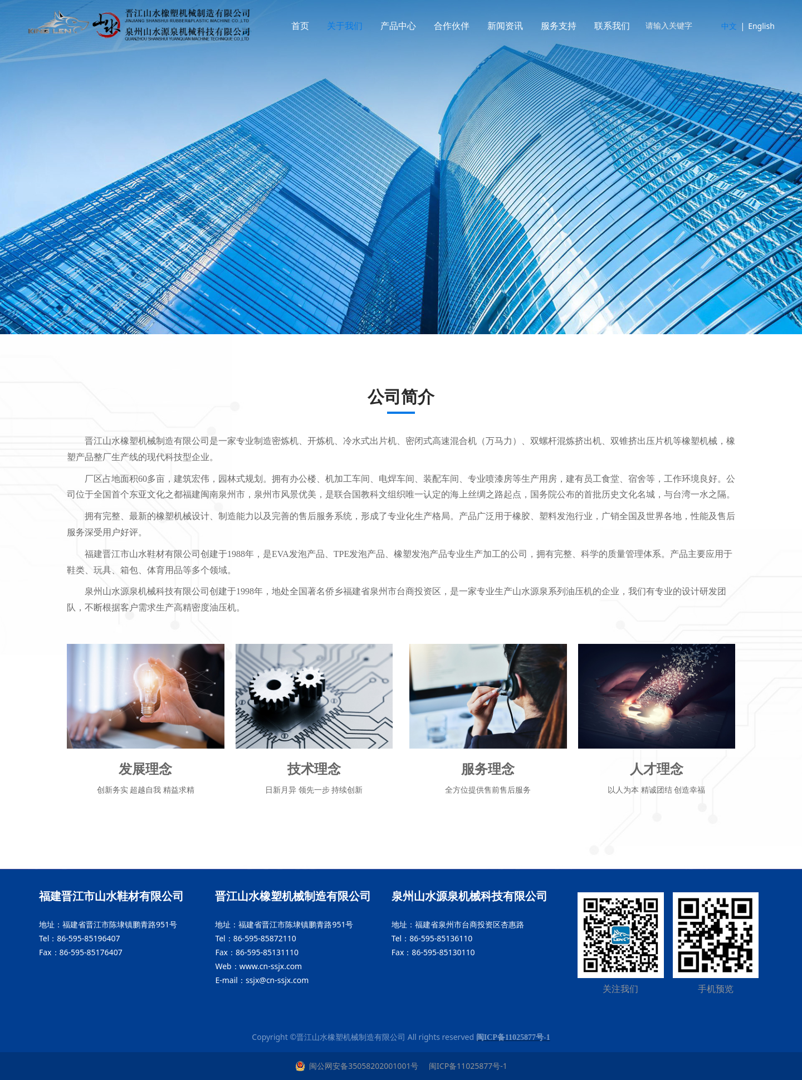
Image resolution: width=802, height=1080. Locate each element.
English (761, 26)
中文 (729, 26)
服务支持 (567, 25)
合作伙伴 (460, 25)
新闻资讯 (514, 25)
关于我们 (353, 25)
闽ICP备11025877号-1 (467, 1066)
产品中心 (407, 25)
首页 (309, 25)
